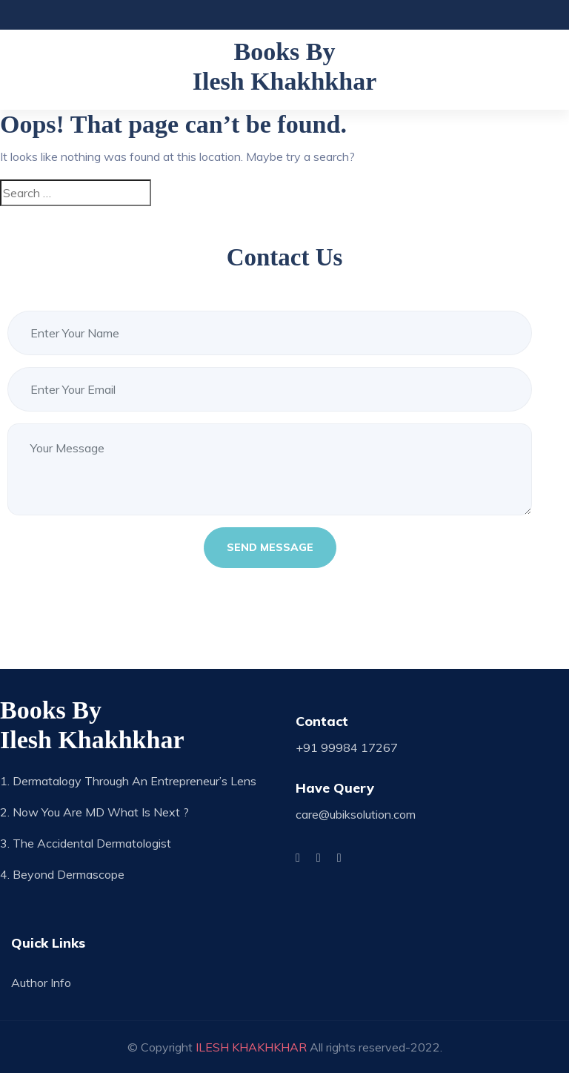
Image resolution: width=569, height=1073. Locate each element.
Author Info (41, 982)
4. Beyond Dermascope (62, 874)
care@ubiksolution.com (356, 814)
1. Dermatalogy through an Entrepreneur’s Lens (128, 780)
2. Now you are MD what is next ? (94, 812)
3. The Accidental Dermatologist (85, 843)
